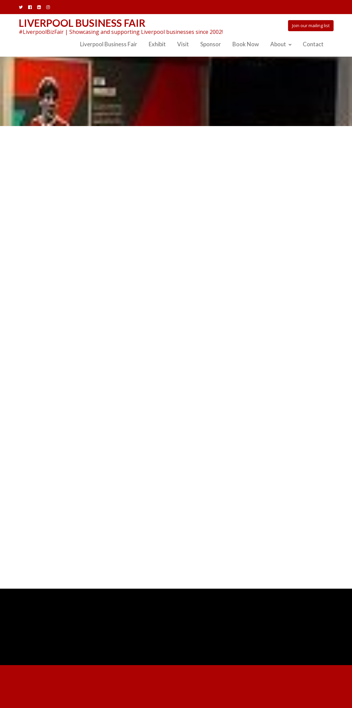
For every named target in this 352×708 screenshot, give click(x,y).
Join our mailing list (311, 25)
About (278, 44)
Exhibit (157, 44)
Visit (183, 44)
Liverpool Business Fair (82, 23)
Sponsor (210, 44)
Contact (313, 44)
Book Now (245, 44)
